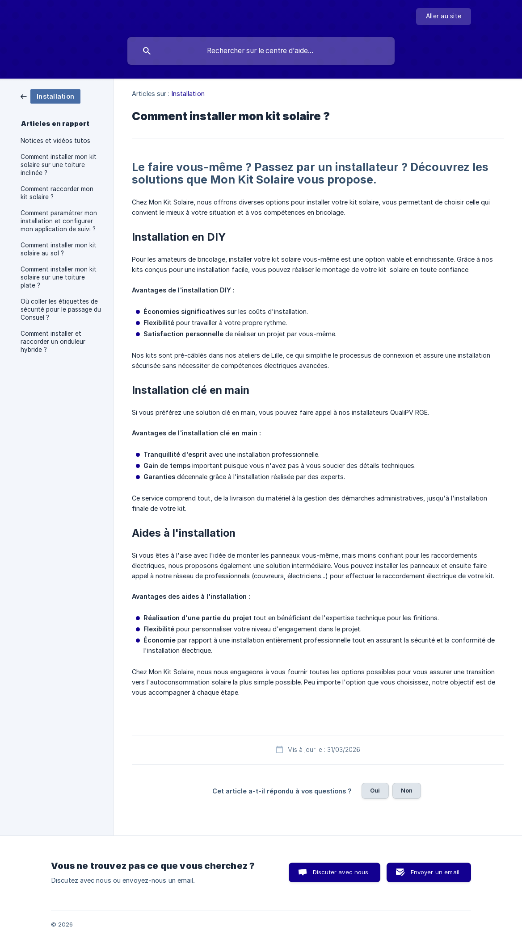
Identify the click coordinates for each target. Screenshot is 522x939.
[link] (50, 96)
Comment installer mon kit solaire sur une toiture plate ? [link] (59, 277)
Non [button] (407, 790)
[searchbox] (261, 51)
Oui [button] (375, 790)
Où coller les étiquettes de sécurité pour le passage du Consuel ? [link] (61, 309)
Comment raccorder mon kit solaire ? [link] (57, 192)
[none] (443, 16)
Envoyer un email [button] (435, 872)
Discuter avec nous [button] (341, 872)
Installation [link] (188, 93)
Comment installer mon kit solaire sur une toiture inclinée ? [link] (59, 164)
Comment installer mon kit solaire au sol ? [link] (59, 249)
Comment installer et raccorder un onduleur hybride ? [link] (53, 341)
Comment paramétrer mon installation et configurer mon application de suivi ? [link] (59, 221)
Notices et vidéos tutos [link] (55, 140)
